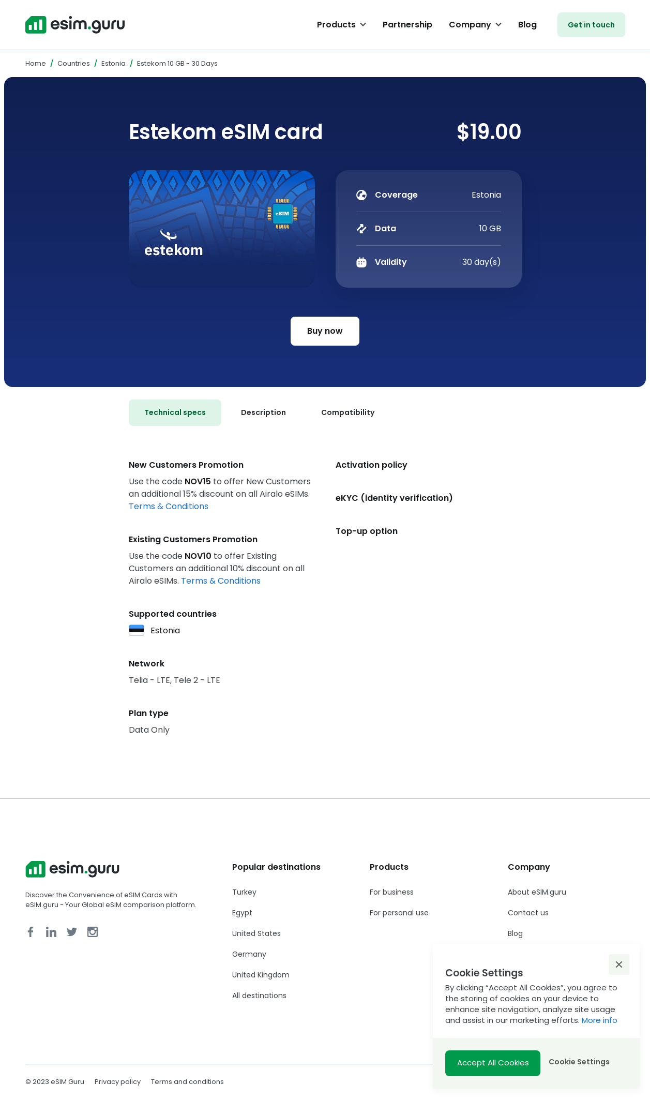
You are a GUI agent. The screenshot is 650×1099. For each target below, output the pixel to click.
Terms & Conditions (168, 506)
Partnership (407, 25)
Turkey (244, 892)
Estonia (113, 63)
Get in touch (591, 25)
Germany (249, 954)
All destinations (259, 995)
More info (599, 1020)
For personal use (399, 913)
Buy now (325, 331)
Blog (527, 25)
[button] (619, 964)
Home (35, 63)
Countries (73, 63)
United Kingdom (261, 975)
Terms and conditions (187, 1082)
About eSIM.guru (537, 892)
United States (256, 933)
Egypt (242, 913)
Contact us (528, 913)
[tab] (175, 412)
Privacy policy (118, 1082)
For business (392, 892)
